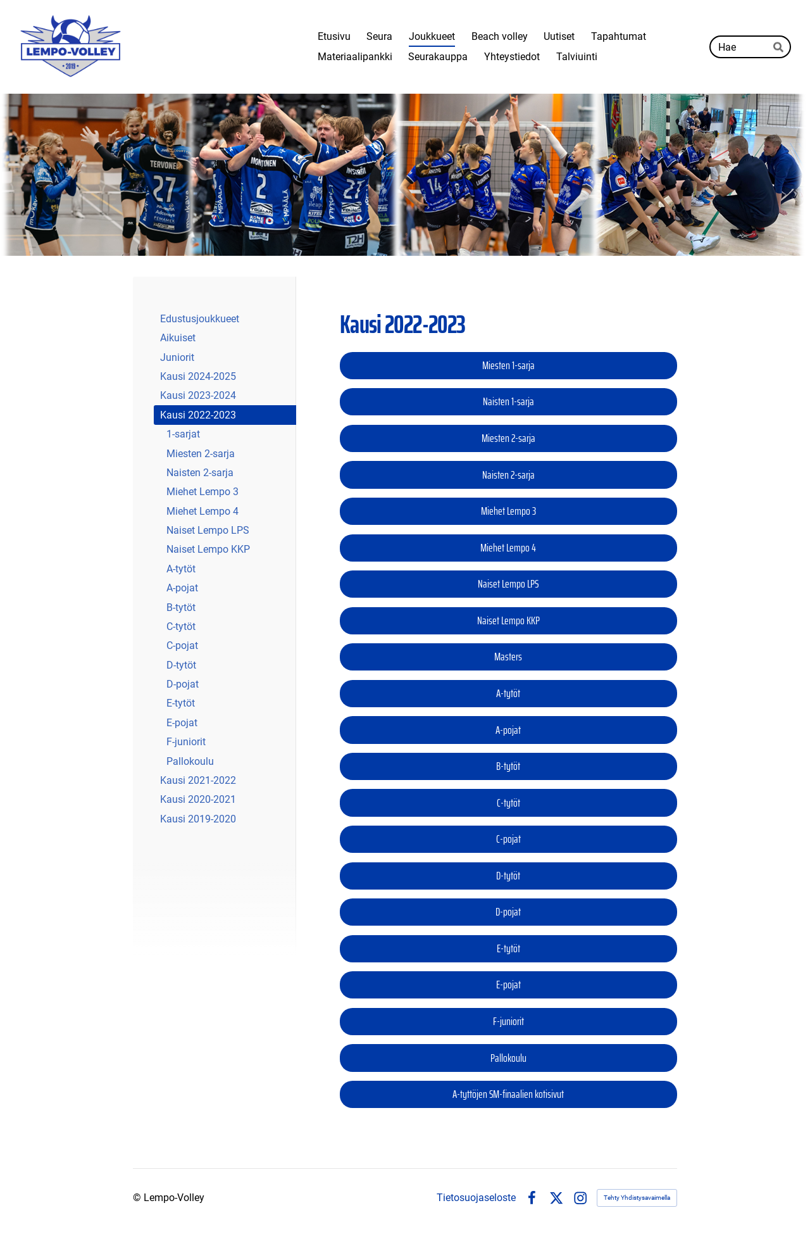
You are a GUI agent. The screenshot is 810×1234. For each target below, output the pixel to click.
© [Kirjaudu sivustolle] (138, 1198)
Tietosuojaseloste (476, 1198)
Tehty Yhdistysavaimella (637, 1197)
